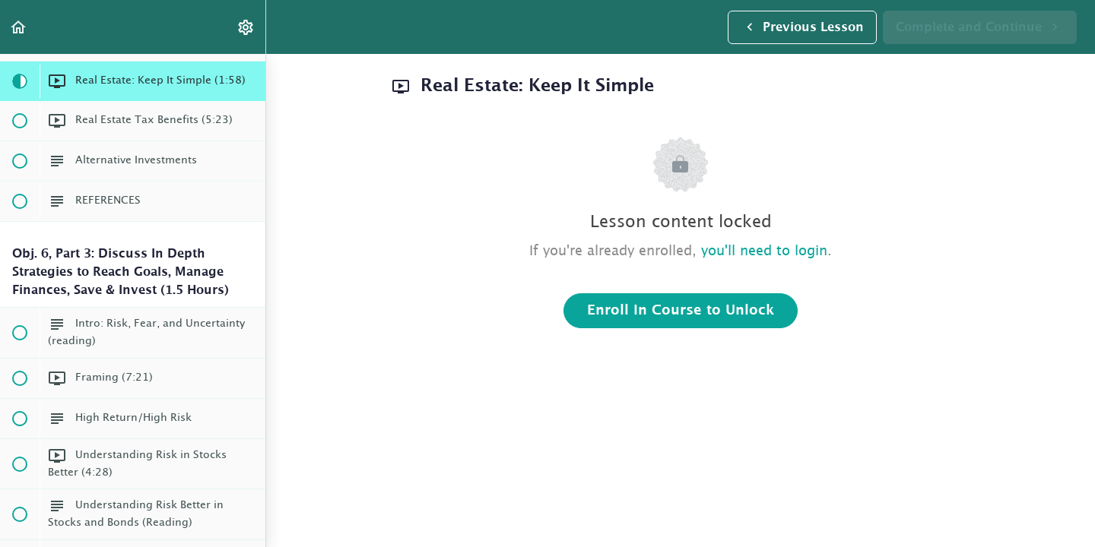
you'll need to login (764, 251)
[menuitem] (246, 27)
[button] (19, 27)
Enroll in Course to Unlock (680, 311)
